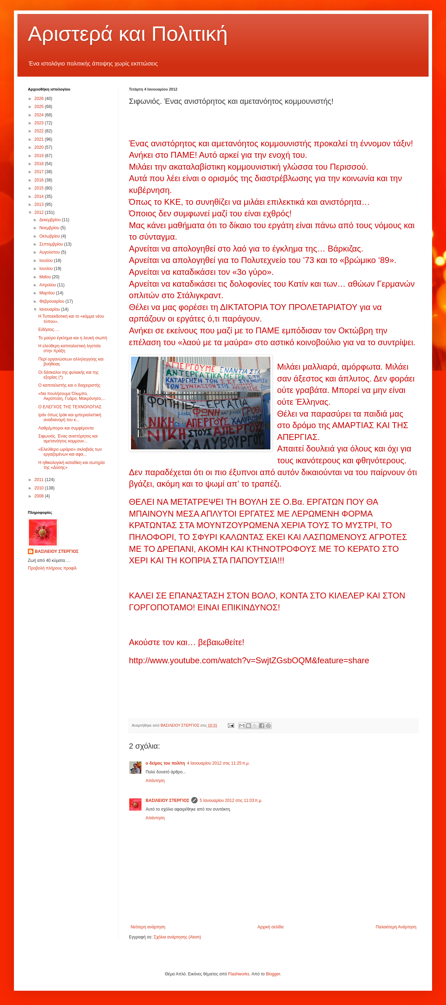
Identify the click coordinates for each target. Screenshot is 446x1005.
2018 (39, 163)
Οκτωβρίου (50, 236)
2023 (39, 123)
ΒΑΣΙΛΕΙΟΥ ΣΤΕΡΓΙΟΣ (167, 800)
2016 (39, 180)
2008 (39, 496)
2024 (39, 115)
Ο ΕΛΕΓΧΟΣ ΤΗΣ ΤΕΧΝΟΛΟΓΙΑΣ (69, 406)
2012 (39, 212)
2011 (39, 479)
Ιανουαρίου (50, 309)
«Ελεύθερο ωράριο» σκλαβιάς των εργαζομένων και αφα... (70, 452)
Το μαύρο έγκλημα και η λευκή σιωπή (72, 337)
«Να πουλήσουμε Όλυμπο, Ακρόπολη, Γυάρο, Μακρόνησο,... (72, 396)
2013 (39, 204)
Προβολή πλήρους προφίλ (52, 568)
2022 (39, 131)
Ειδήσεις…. (49, 329)
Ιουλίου (46, 260)
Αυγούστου (50, 252)
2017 (39, 171)
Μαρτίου (47, 293)
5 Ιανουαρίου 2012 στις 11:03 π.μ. (231, 800)
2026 (39, 98)
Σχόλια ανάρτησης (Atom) (177, 937)
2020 (39, 147)
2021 (39, 139)
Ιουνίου (46, 268)
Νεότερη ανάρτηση (148, 927)
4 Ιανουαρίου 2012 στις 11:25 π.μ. (218, 763)
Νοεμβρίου (50, 227)
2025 (39, 106)
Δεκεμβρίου (50, 219)
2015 (39, 188)
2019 (39, 155)
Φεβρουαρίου (52, 301)
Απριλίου (48, 285)
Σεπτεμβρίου (51, 244)
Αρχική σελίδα (270, 927)
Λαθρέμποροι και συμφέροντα (66, 428)
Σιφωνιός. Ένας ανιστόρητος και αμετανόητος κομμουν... (68, 438)
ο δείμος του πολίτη (165, 763)
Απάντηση (155, 780)
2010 (39, 488)
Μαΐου (45, 277)
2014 (39, 196)
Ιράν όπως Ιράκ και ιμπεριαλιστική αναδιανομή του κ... (69, 417)
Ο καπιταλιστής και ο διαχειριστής (69, 385)
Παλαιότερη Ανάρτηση (396, 927)
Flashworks (238, 974)
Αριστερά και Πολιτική (128, 33)
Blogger (273, 974)
